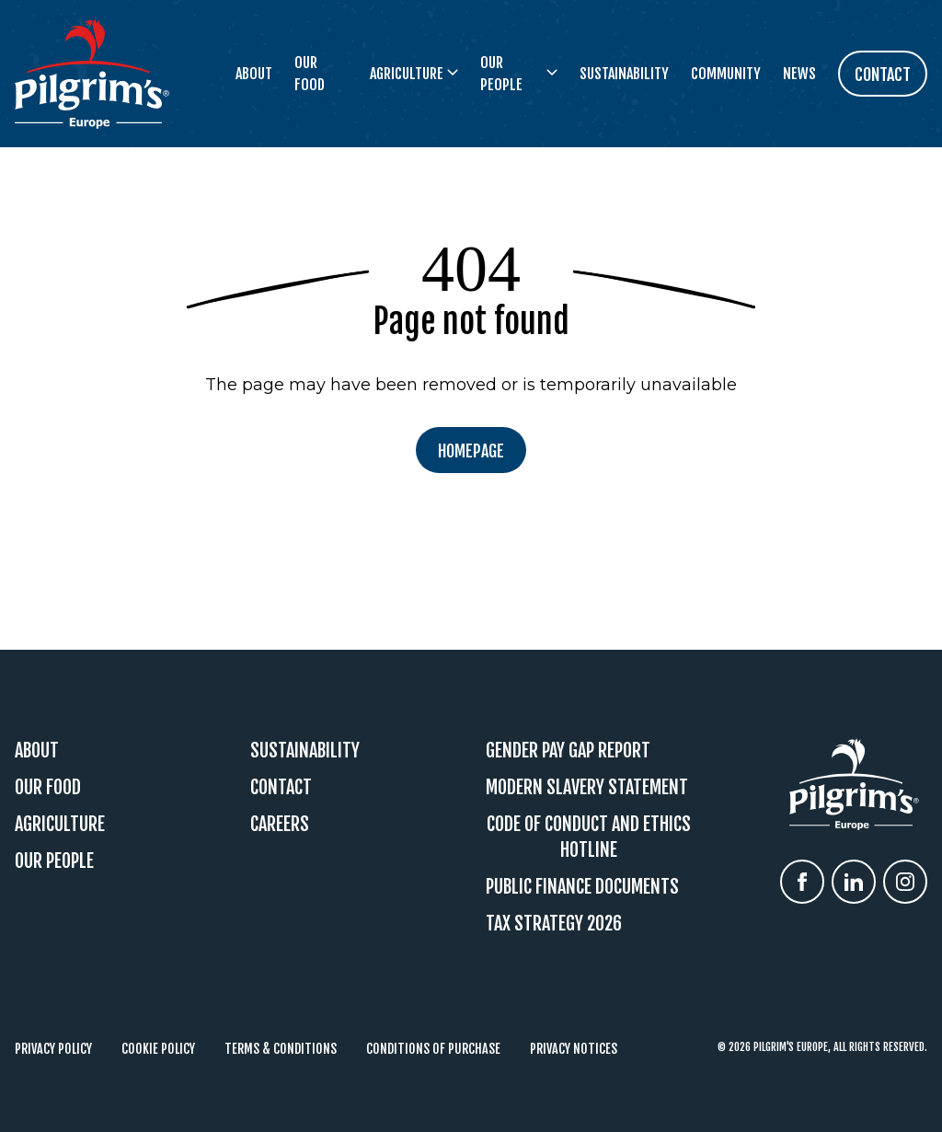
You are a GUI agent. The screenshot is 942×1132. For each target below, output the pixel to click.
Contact (281, 787)
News (799, 73)
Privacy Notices (573, 1049)
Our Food (309, 73)
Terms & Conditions (280, 1049)
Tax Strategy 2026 (554, 923)
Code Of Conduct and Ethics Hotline (589, 837)
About (254, 73)
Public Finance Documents (582, 886)
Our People (54, 860)
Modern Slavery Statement (587, 787)
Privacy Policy (53, 1049)
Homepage (471, 451)
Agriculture (60, 824)
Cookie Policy (158, 1049)
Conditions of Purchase (433, 1049)
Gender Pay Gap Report (568, 750)
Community (726, 73)
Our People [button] (518, 73)
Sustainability (624, 73)
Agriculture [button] (414, 73)
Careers (279, 824)
